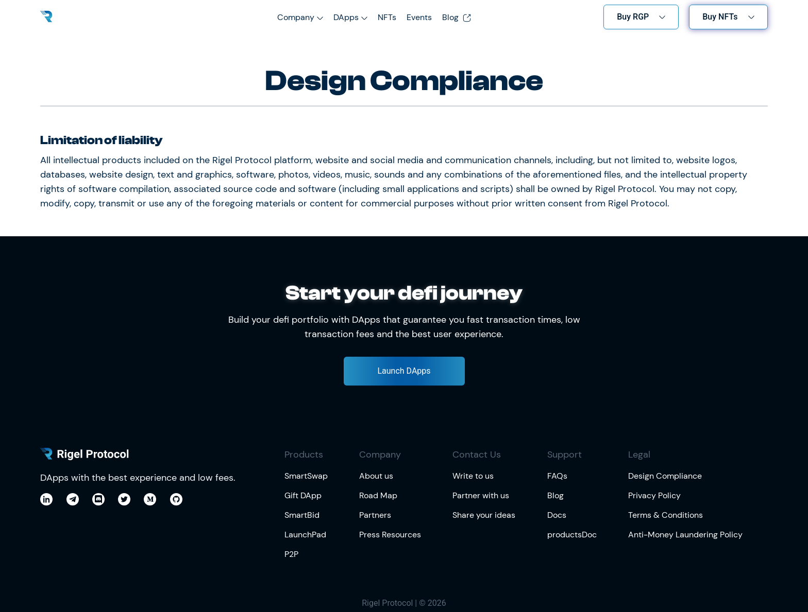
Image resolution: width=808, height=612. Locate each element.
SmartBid (301, 515)
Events (419, 17)
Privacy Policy (654, 495)
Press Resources (390, 534)
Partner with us (480, 495)
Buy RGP (633, 17)
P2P (291, 554)
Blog (456, 17)
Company (295, 17)
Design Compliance (665, 475)
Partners (375, 515)
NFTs (387, 17)
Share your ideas (483, 515)
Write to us (473, 475)
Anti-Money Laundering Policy (685, 534)
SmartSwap (306, 475)
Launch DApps (403, 371)
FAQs (557, 475)
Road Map (378, 495)
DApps (346, 17)
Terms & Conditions (665, 515)
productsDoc (572, 534)
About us (376, 475)
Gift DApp (303, 495)
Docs (556, 515)
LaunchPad (305, 534)
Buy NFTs (719, 17)
